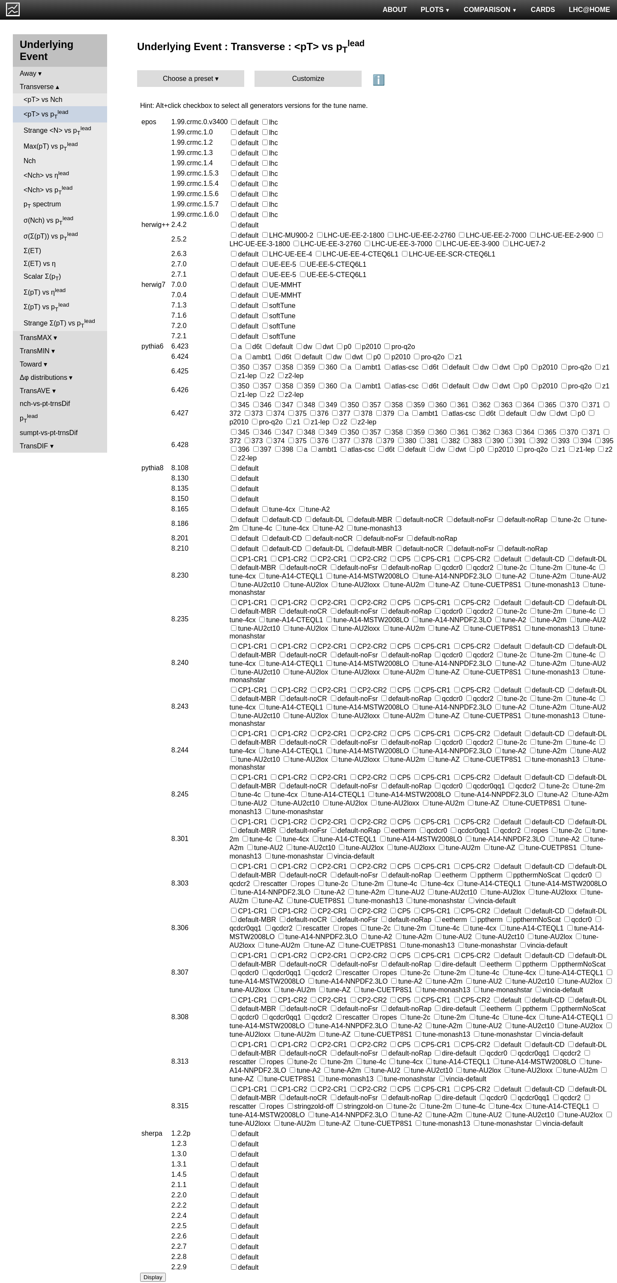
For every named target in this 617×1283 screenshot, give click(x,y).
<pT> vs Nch (43, 99)
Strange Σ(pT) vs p (59, 323)
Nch (30, 160)
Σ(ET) (32, 250)
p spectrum (42, 204)
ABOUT (395, 9)
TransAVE (35, 390)
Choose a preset (188, 78)
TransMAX (36, 337)
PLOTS (435, 9)
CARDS (543, 9)
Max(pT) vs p (51, 146)
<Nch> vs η (46, 174)
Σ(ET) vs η (40, 263)
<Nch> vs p (48, 190)
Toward (31, 364)
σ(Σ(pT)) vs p (51, 236)
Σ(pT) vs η (45, 291)
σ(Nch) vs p (48, 220)
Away (28, 73)
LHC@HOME (589, 9)
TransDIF (34, 446)
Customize (308, 78)
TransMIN (35, 351)
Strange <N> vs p (57, 130)
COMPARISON (490, 9)
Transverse (37, 86)
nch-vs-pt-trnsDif (45, 403)
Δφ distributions (43, 377)
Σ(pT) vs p (46, 307)
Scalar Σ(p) (42, 277)
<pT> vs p (46, 114)
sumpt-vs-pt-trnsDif (49, 432)
